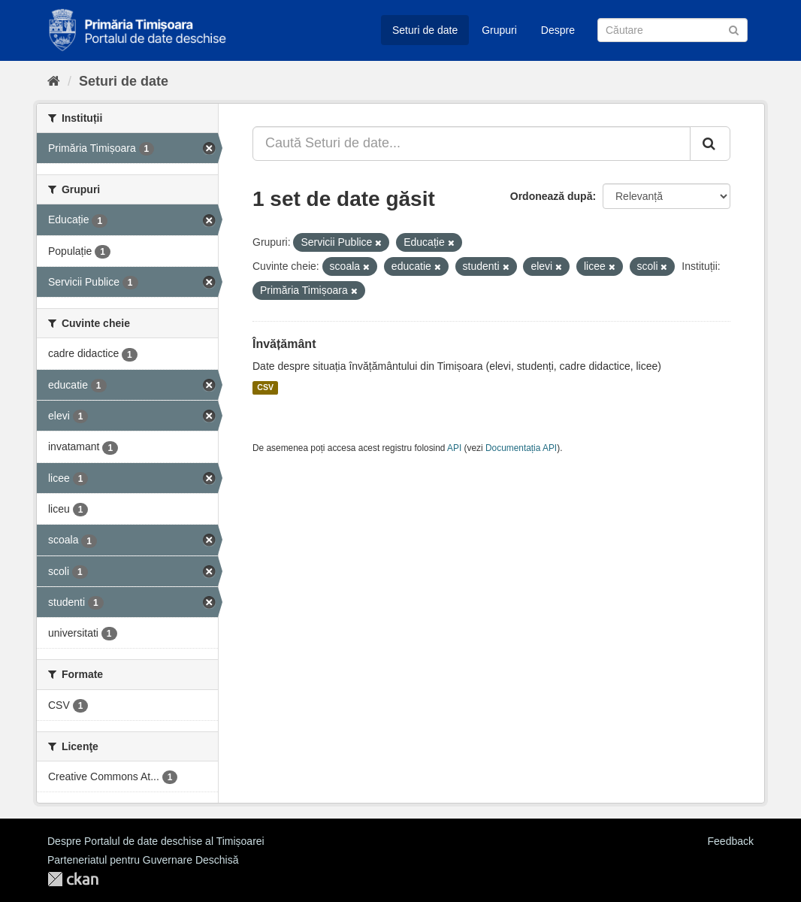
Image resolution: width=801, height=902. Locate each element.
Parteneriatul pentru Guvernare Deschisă (142, 860)
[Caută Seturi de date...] (471, 143)
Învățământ (284, 343)
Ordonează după (551, 196)
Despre (558, 30)
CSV (265, 387)
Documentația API (521, 448)
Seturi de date (425, 30)
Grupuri (499, 30)
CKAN (72, 879)
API (454, 448)
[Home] (53, 81)
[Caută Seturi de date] (672, 30)
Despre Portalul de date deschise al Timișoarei (155, 841)
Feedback (731, 841)
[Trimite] (733, 29)
